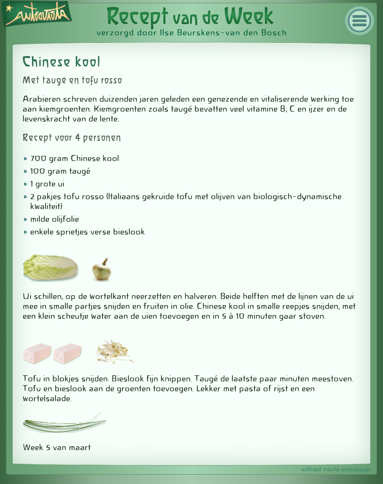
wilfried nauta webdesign (336, 469)
